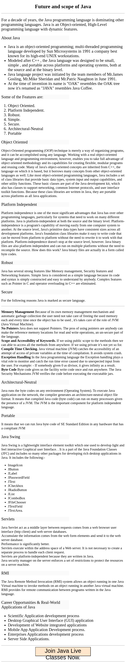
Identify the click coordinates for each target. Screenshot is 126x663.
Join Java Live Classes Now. (63, 652)
